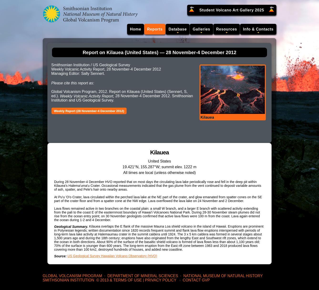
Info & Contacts (258, 29)
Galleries (201, 29)
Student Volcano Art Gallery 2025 (231, 10)
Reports (155, 29)
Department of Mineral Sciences (142, 276)
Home (135, 29)
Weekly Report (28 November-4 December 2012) (89, 111)
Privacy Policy (160, 280)
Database (178, 29)
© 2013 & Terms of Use (119, 280)
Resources (226, 29)
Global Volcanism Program (72, 276)
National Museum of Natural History (223, 276)
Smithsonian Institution (68, 280)
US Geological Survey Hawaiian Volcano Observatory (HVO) (112, 256)
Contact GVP (196, 280)
